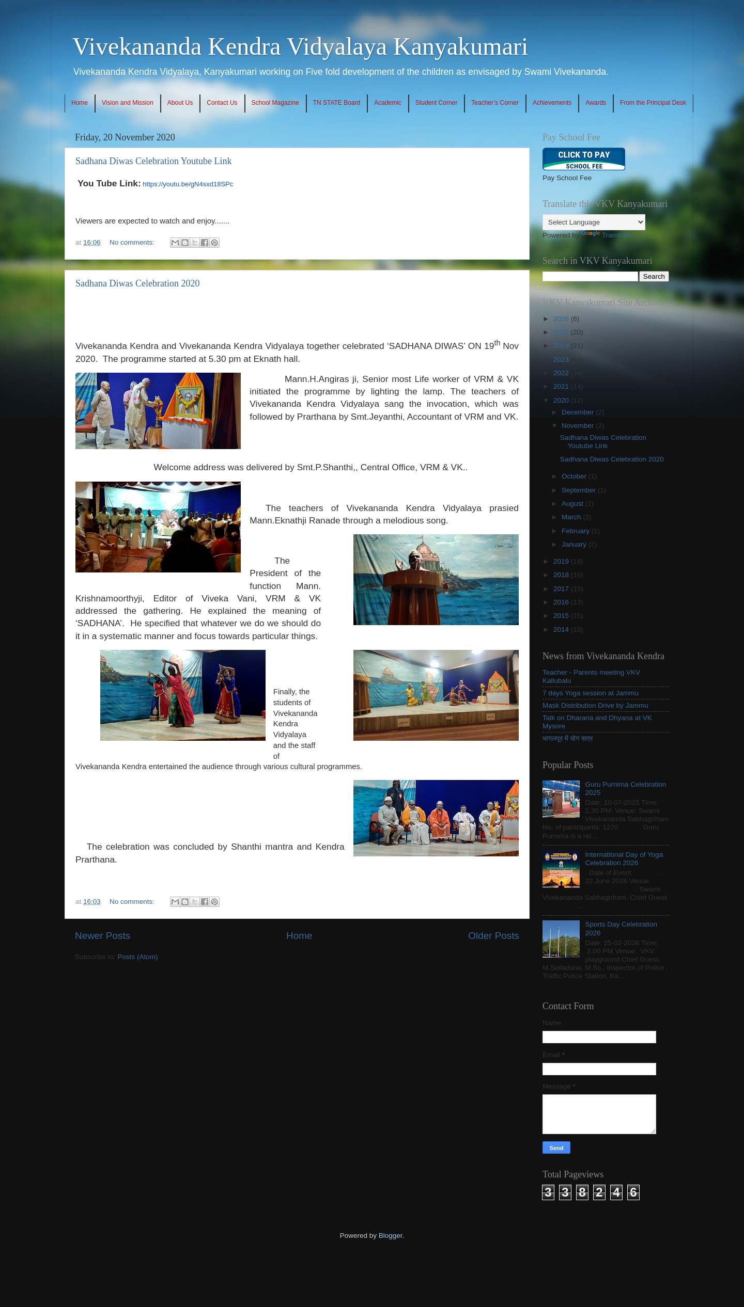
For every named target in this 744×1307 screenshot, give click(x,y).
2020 (562, 400)
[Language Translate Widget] (593, 222)
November (579, 425)
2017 (562, 589)
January (575, 544)
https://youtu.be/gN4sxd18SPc (188, 184)
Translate (606, 235)
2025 (562, 332)
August (573, 503)
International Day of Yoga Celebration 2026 (624, 859)
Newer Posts (102, 935)
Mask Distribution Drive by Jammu (595, 705)
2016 (562, 602)
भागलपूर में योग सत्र (567, 738)
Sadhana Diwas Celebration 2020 (137, 283)
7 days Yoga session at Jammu (590, 693)
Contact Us (222, 102)
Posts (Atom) (138, 957)
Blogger (390, 1235)
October (575, 476)
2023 (562, 359)
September (580, 490)
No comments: (133, 242)
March (572, 517)
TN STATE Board (337, 102)
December (579, 412)
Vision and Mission (127, 102)
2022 (562, 373)
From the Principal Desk (653, 102)
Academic (387, 102)
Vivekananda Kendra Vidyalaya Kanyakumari (300, 46)
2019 (562, 561)
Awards (595, 102)
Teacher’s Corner (495, 102)
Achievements (552, 102)
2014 (562, 629)
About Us (180, 102)
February (577, 531)
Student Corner (436, 102)
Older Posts (493, 935)
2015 (562, 615)
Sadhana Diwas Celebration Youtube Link (153, 161)
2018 (562, 575)
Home (79, 102)
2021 (562, 386)
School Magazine (275, 102)
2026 (562, 319)
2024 (562, 345)
